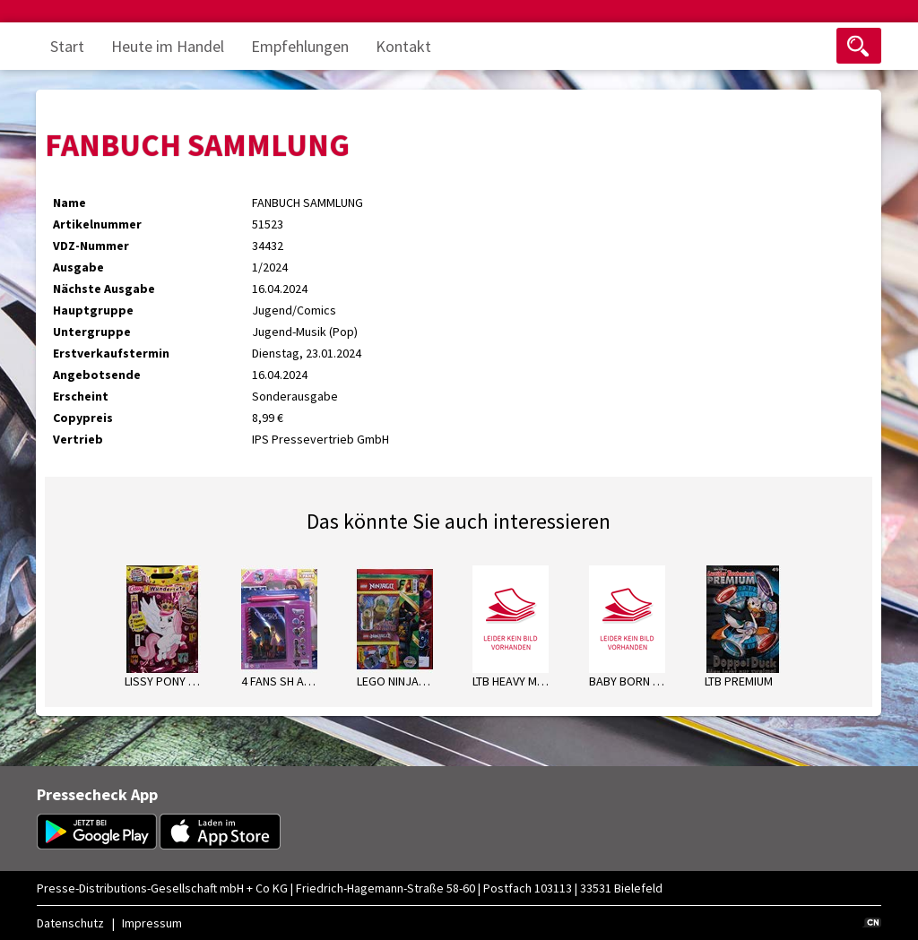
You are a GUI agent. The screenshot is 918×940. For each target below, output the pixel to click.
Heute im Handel (167, 46)
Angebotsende (97, 375)
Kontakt (403, 46)
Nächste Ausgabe (104, 288)
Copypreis (83, 418)
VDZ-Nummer (91, 245)
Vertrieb (78, 439)
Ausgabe (78, 267)
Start (67, 46)
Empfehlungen (300, 46)
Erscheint (80, 396)
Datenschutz (70, 923)
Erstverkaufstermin (111, 353)
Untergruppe (92, 331)
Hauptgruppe (93, 310)
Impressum (152, 923)
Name (69, 202)
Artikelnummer (97, 224)
